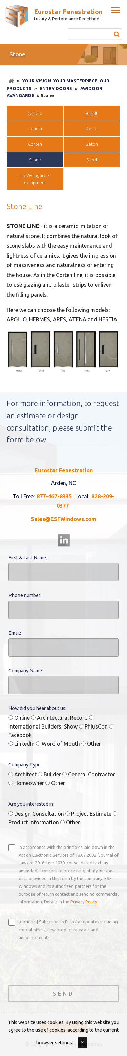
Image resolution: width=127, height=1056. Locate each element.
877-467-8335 (54, 496)
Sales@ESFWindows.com (63, 519)
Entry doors (56, 88)
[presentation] (59, 962)
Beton (92, 144)
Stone (35, 159)
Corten (35, 144)
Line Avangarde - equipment (34, 179)
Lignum (35, 128)
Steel (91, 159)
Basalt (92, 113)
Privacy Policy (83, 901)
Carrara (34, 113)
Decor (92, 128)
